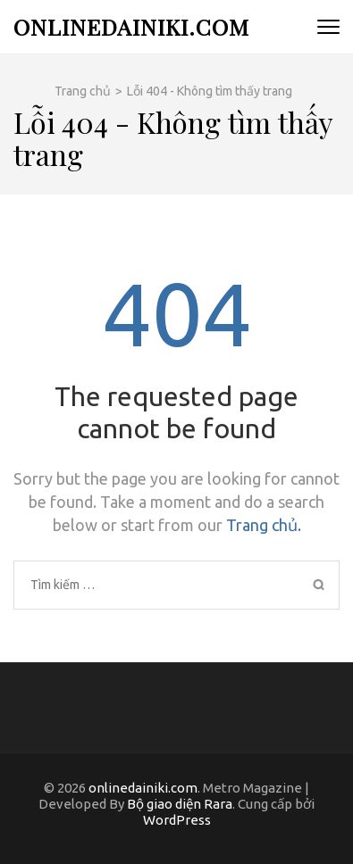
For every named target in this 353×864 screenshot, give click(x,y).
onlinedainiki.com (131, 26)
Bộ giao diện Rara (179, 803)
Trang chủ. (263, 525)
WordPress (177, 819)
